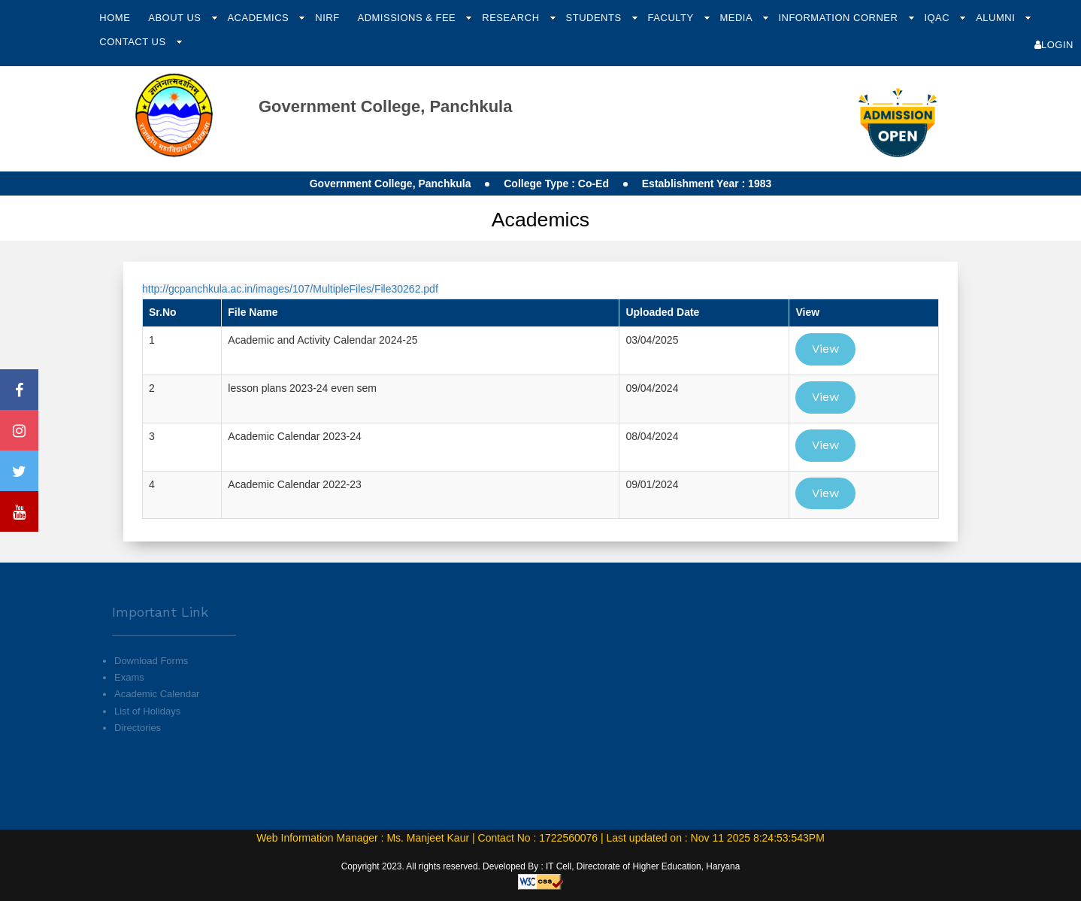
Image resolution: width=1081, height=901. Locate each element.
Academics (259, 17)
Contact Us (133, 41)
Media (737, 17)
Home (114, 17)
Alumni (997, 17)
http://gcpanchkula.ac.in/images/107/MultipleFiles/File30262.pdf (290, 289)
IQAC (938, 17)
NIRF (327, 17)
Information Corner (839, 17)
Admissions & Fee (408, 17)
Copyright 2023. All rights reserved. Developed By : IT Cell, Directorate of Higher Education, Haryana (540, 866)
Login (1053, 44)
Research (512, 17)
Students (595, 17)
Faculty (672, 17)
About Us (176, 17)
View (825, 348)
